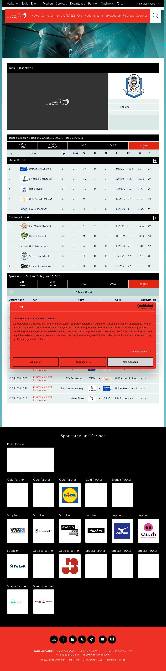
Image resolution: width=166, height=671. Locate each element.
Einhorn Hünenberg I (41, 178)
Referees (128, 15)
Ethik (24, 3)
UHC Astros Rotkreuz (41, 198)
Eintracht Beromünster (42, 266)
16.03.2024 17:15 (18, 398)
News (35, 15)
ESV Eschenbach (38, 208)
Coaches (141, 15)
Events (35, 3)
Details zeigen (139, 351)
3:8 (143, 388)
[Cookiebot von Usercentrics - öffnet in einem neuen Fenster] (139, 306)
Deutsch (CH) (147, 3)
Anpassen (83, 361)
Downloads (77, 3)
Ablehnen (35, 361)
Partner (93, 3)
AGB (100, 660)
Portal (11, 7)
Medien (48, 3)
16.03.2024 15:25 (19, 378)
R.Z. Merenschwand (40, 226)
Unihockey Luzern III (41, 168)
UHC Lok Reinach (39, 246)
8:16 (143, 378)
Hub (30, 7)
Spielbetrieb (113, 15)
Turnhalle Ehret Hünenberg (43, 379)
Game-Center (50, 15)
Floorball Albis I (38, 236)
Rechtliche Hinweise (116, 660)
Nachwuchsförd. (112, 3)
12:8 (143, 398)
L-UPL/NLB (68, 15)
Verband (12, 3)
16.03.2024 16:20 (19, 388)
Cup (80, 15)
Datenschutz (88, 660)
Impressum (72, 660)
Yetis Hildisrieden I (39, 256)
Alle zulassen (130, 361)
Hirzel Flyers (36, 188)
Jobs (21, 7)
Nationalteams (94, 15)
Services (61, 3)
